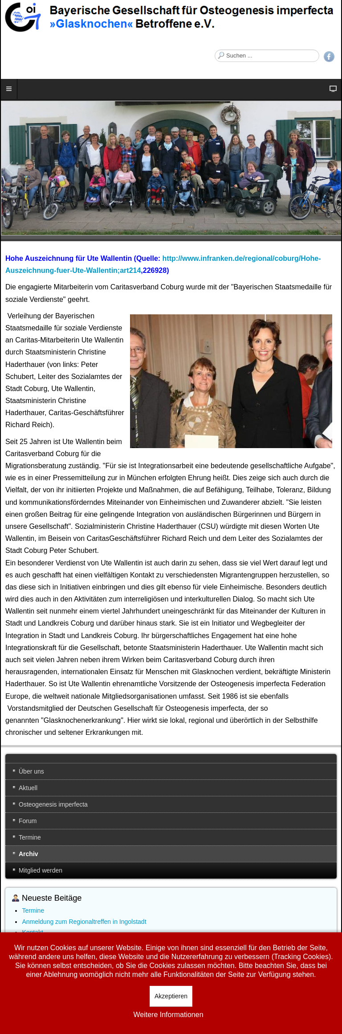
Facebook (329, 56)
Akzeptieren (171, 996)
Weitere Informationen (168, 1014)
